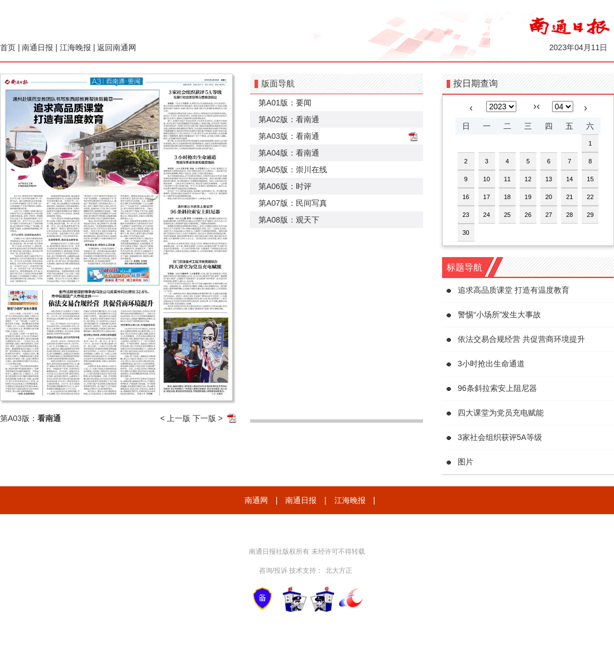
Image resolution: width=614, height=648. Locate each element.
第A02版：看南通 (288, 119)
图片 (465, 461)
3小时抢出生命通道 (491, 363)
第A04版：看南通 (288, 152)
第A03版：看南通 (288, 136)
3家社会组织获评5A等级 (500, 437)
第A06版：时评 (284, 186)
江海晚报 (75, 47)
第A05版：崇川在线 (292, 169)
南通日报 (37, 47)
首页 (8, 47)
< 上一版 (175, 418)
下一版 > (208, 418)
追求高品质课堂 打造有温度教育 (513, 290)
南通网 (256, 500)
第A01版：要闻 (284, 102)
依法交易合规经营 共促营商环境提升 (521, 339)
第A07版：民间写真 (292, 203)
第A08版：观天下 (288, 219)
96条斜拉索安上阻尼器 (497, 388)
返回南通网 (116, 47)
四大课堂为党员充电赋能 (501, 412)
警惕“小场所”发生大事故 (499, 314)
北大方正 (338, 570)
